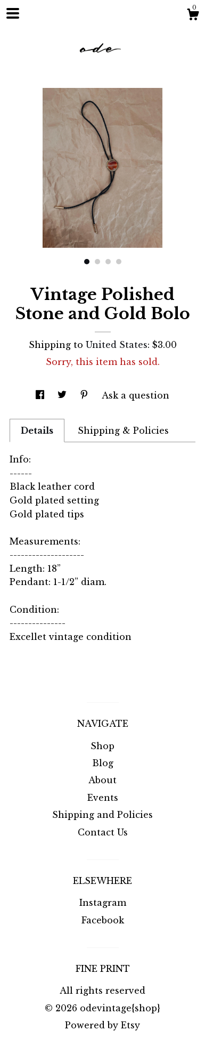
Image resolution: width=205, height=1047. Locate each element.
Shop (102, 746)
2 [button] (97, 261)
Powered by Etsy (102, 1025)
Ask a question (135, 395)
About (102, 780)
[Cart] (193, 16)
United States (116, 344)
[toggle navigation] (12, 13)
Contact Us (103, 832)
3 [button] (108, 261)
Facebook (102, 920)
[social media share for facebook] (41, 395)
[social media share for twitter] (63, 395)
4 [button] (118, 261)
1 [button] (86, 261)
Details (37, 430)
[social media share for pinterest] (85, 395)
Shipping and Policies (102, 814)
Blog (102, 763)
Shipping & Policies (123, 430)
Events (102, 797)
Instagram (102, 902)
